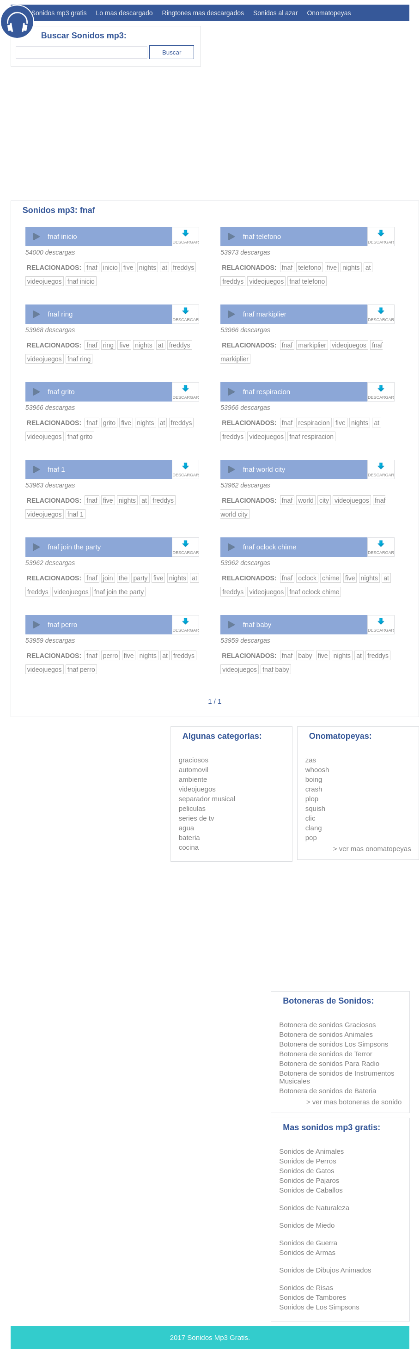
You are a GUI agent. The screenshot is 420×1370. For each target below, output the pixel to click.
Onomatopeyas (329, 13)
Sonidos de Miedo (307, 1225)
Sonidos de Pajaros (309, 1180)
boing (314, 779)
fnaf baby (257, 624)
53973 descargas (245, 252)
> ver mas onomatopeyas (372, 848)
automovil (193, 769)
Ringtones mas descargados (203, 13)
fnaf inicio (62, 236)
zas (310, 760)
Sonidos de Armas (307, 1252)
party (140, 578)
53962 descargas (245, 485)
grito (109, 422)
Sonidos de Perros (307, 1161)
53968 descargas (50, 330)
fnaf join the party (74, 547)
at (164, 267)
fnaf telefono (262, 236)
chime (330, 578)
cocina (189, 847)
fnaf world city (264, 469)
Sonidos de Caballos (311, 1190)
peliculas (192, 808)
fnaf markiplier (264, 314)
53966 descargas (245, 330)
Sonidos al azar (275, 13)
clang (313, 828)
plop (311, 799)
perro (110, 655)
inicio (110, 267)
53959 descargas (50, 640)
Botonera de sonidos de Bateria (327, 1091)
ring (108, 345)
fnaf (91, 267)
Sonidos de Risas (306, 1287)
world (305, 500)
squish (315, 808)
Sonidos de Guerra (308, 1243)
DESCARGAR (185, 242)
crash (314, 789)
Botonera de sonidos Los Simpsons (333, 1044)
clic (310, 818)
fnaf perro (62, 624)
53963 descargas (50, 485)
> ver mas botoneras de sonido (354, 1102)
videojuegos (44, 281)
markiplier (312, 345)
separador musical (207, 799)
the (123, 578)
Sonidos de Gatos (306, 1171)
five (128, 267)
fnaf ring (60, 314)
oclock (307, 578)
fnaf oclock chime (270, 547)
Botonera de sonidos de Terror (325, 1054)
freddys (183, 267)
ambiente (193, 779)
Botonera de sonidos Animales (326, 1034)
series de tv (196, 818)
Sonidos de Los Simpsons (319, 1307)
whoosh (317, 769)
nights (147, 267)
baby (305, 655)
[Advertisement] (147, 133)
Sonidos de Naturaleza (314, 1208)
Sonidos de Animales (311, 1151)
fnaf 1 (56, 469)
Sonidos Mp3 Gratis (217, 1337)
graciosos (193, 760)
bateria (189, 837)
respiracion (313, 422)
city (324, 500)
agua (186, 828)
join (108, 578)
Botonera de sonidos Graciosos (327, 1025)
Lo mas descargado (124, 13)
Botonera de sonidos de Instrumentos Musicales (336, 1077)
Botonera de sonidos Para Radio (329, 1063)
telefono (309, 267)
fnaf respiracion (267, 392)
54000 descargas (50, 252)
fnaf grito (61, 392)
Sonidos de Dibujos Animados (325, 1270)
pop (311, 837)
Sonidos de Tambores (312, 1297)
